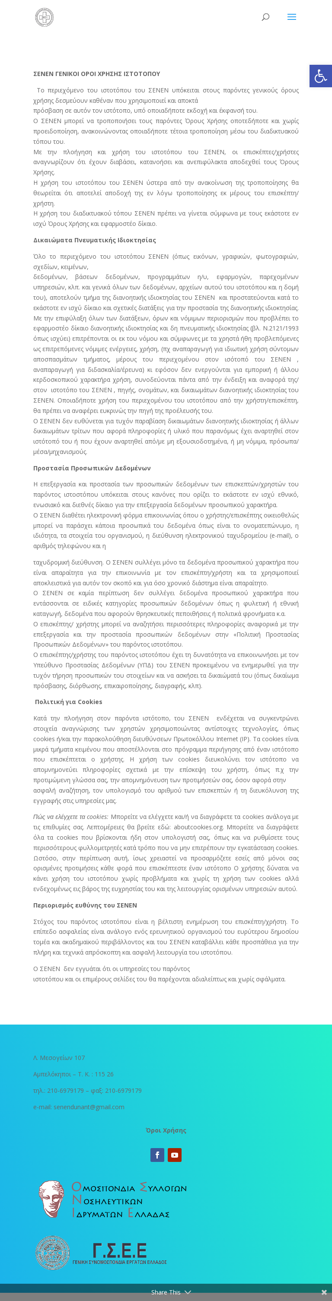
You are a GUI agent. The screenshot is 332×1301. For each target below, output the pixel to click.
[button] (321, 76)
